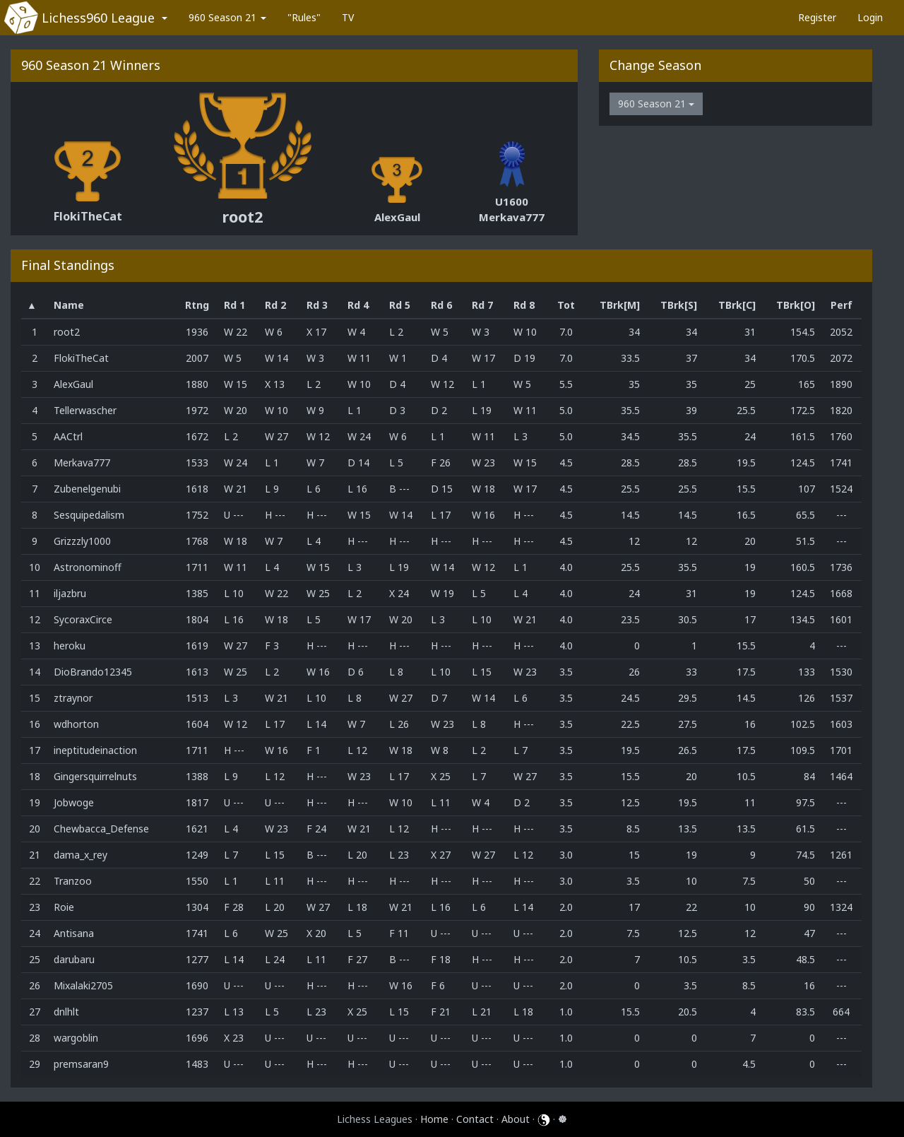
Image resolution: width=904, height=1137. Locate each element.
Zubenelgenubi (87, 488)
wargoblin (76, 1037)
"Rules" (304, 17)
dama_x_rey (80, 854)
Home (434, 1119)
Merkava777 (512, 217)
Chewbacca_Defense (101, 828)
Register (817, 17)
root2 (242, 216)
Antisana (74, 933)
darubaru (74, 959)
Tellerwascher (85, 410)
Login (870, 17)
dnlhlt (66, 1011)
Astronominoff (87, 567)
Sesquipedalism (89, 515)
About (515, 1119)
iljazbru (70, 593)
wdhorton (76, 724)
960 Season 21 (227, 17)
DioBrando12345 (93, 671)
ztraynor (73, 698)
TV (348, 17)
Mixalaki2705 (83, 985)
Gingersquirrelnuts (95, 776)
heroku (69, 645)
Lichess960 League (98, 17)
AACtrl (68, 436)
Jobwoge (74, 802)
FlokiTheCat (88, 216)
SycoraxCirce (83, 619)
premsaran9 (81, 1064)
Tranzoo (73, 881)
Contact (475, 1119)
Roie (64, 907)
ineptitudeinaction (95, 750)
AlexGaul (397, 217)
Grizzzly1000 (82, 541)
